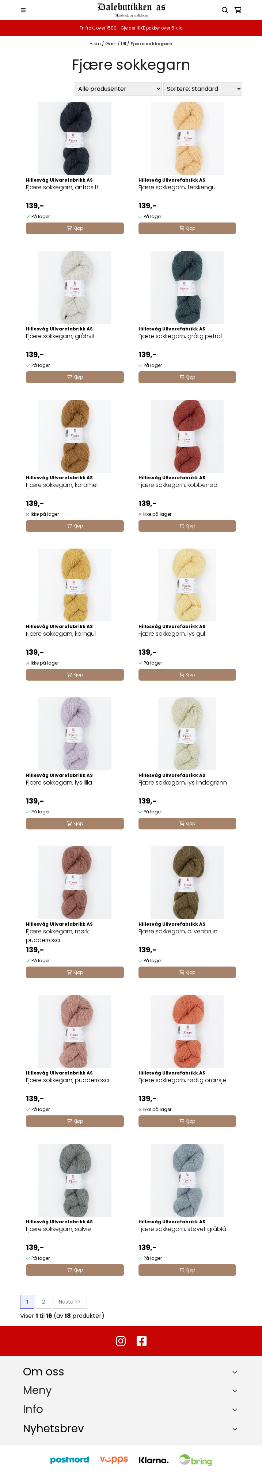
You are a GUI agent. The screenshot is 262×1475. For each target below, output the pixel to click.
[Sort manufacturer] (118, 89)
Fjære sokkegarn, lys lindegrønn (182, 782)
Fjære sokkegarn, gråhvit (60, 336)
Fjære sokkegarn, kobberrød (177, 485)
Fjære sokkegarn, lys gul (171, 634)
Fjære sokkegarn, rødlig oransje (182, 1080)
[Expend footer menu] (236, 1390)
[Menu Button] (23, 10)
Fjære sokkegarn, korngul (61, 634)
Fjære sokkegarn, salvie (58, 1229)
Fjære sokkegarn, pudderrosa (67, 1080)
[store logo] (131, 10)
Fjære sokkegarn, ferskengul (177, 187)
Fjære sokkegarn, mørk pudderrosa (57, 935)
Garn (111, 43)
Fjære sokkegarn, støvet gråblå (182, 1229)
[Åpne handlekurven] (237, 10)
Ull (124, 43)
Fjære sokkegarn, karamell (62, 485)
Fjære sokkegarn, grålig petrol (180, 336)
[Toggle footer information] (236, 1372)
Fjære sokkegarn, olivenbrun (177, 931)
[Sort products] (202, 89)
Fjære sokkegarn (151, 43)
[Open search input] (225, 10)
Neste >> (70, 1301)
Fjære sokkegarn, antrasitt (62, 187)
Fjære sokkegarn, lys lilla (59, 782)
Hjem (96, 43)
